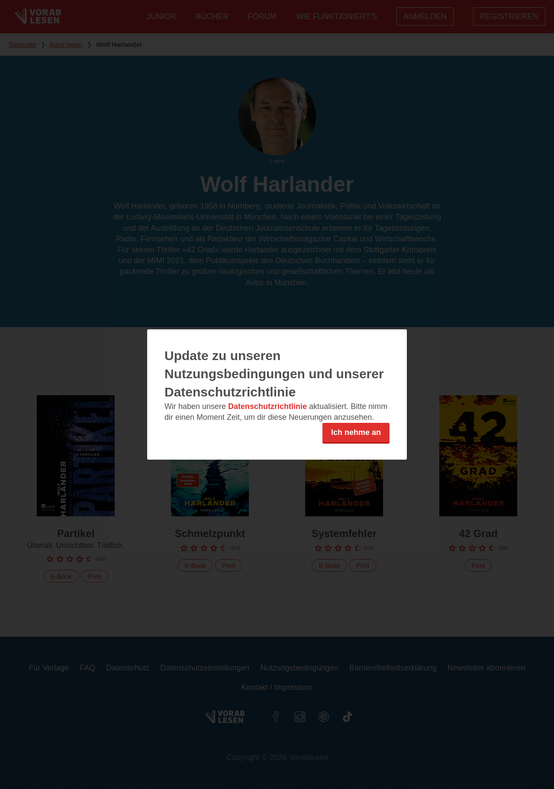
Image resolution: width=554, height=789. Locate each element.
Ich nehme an (356, 432)
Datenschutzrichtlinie (267, 406)
